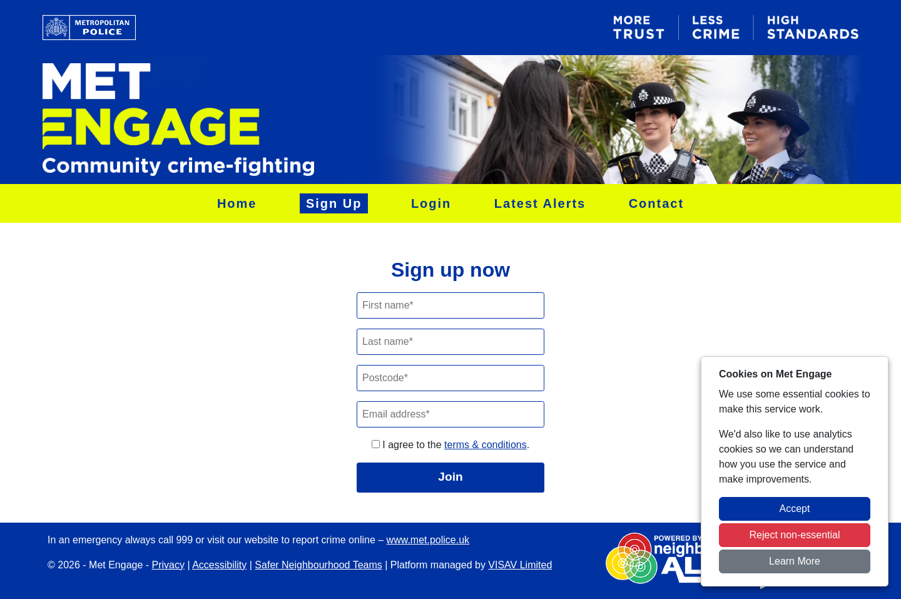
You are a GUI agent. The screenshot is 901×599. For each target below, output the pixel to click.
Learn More (794, 561)
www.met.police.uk (428, 540)
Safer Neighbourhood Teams (318, 565)
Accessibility (219, 565)
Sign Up (334, 203)
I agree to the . (450, 444)
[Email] (450, 414)
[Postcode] (450, 378)
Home (237, 203)
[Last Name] (450, 342)
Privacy (168, 565)
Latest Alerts (540, 203)
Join (450, 476)
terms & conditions (485, 444)
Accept (795, 508)
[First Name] (450, 305)
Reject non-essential (795, 535)
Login (431, 203)
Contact (656, 203)
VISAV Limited (520, 565)
